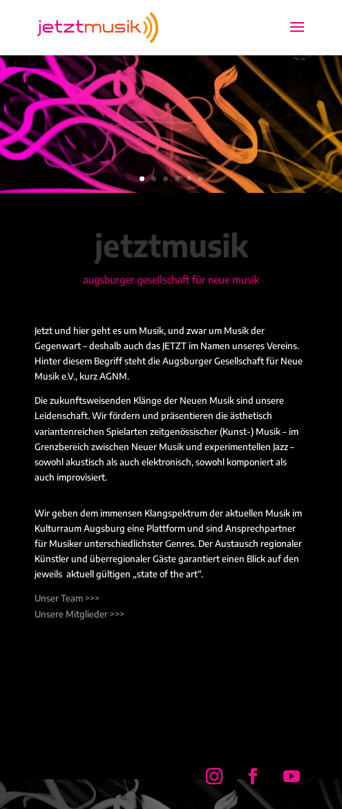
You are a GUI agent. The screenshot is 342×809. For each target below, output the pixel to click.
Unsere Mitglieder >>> (79, 614)
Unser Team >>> (67, 598)
